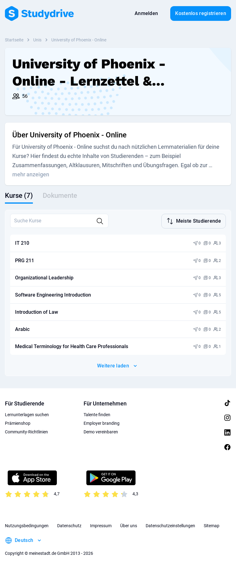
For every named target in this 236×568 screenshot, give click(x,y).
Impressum (101, 525)
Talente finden (97, 414)
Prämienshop (17, 422)
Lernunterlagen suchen (27, 414)
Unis (37, 39)
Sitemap (211, 525)
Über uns (128, 525)
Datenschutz (69, 525)
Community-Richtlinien (26, 431)
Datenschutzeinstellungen (170, 525)
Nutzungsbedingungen (27, 525)
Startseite (14, 39)
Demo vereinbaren (101, 431)
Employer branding (102, 422)
